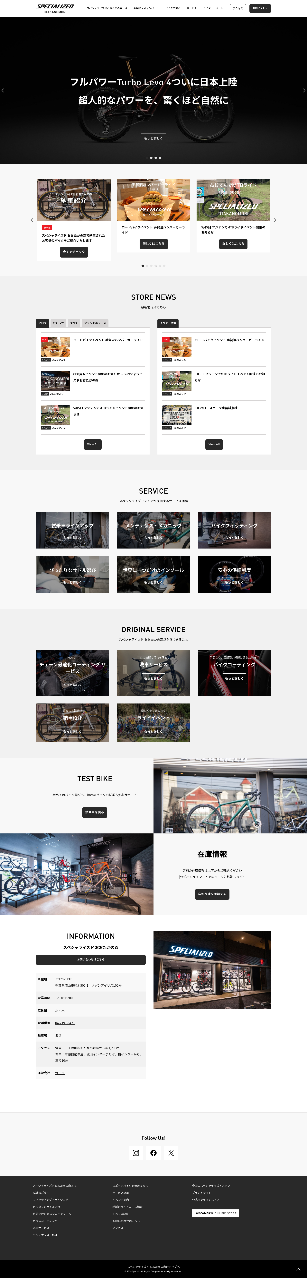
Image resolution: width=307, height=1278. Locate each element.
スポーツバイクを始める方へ (130, 1186)
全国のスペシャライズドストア (211, 1186)
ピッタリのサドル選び (46, 1207)
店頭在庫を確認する (212, 894)
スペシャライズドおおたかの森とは (55, 1186)
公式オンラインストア (205, 1200)
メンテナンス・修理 (45, 1235)
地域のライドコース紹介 (128, 1207)
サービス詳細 (121, 1193)
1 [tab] (147, 158)
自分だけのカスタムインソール (52, 1214)
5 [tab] (160, 266)
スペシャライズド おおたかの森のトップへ (153, 1267)
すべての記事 (121, 1214)
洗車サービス (41, 1228)
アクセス (238, 8)
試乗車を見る (94, 812)
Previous (4, 90)
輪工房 (60, 1072)
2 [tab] (151, 158)
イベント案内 (121, 1200)
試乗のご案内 (41, 1193)
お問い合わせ (260, 8)
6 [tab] (164, 266)
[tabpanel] (153, 90)
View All (92, 444)
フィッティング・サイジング (50, 1200)
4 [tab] (160, 158)
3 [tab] (155, 158)
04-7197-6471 (65, 1022)
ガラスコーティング (45, 1221)
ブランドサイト (201, 1193)
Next (303, 90)
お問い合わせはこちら (91, 959)
